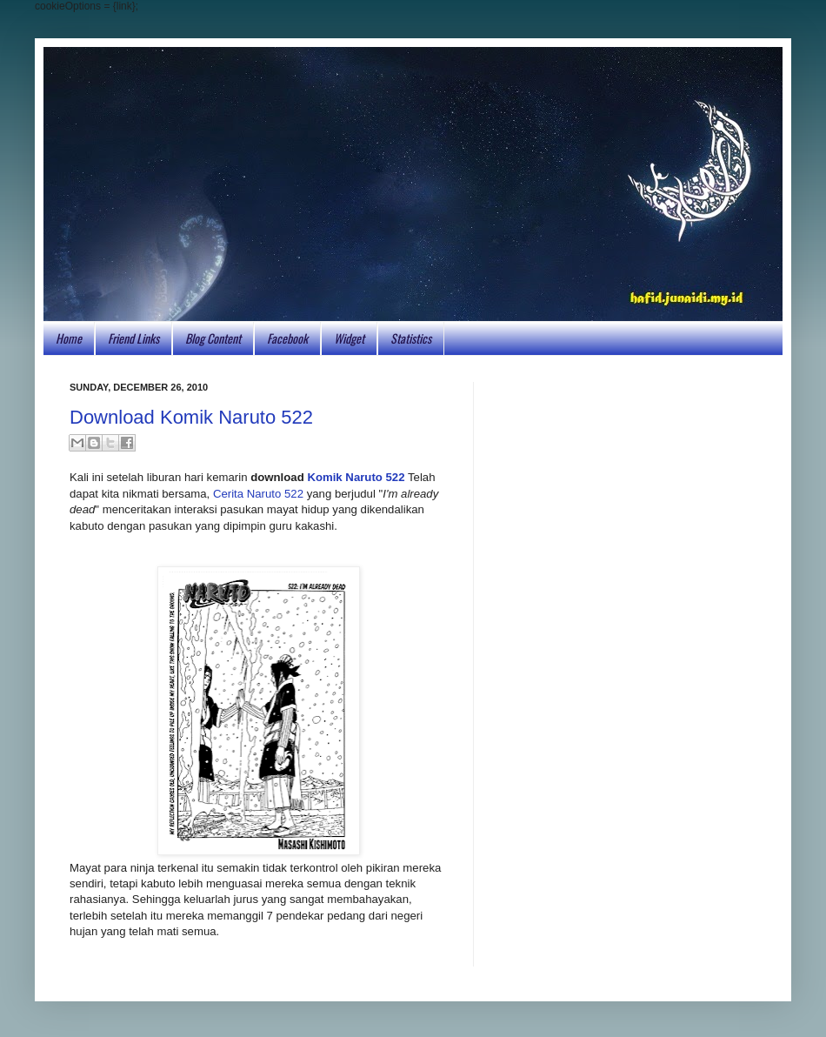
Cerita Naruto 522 (258, 493)
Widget (349, 338)
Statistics (410, 338)
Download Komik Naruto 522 (191, 417)
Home (69, 338)
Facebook (287, 338)
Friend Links (133, 338)
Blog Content (213, 338)
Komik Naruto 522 (355, 477)
